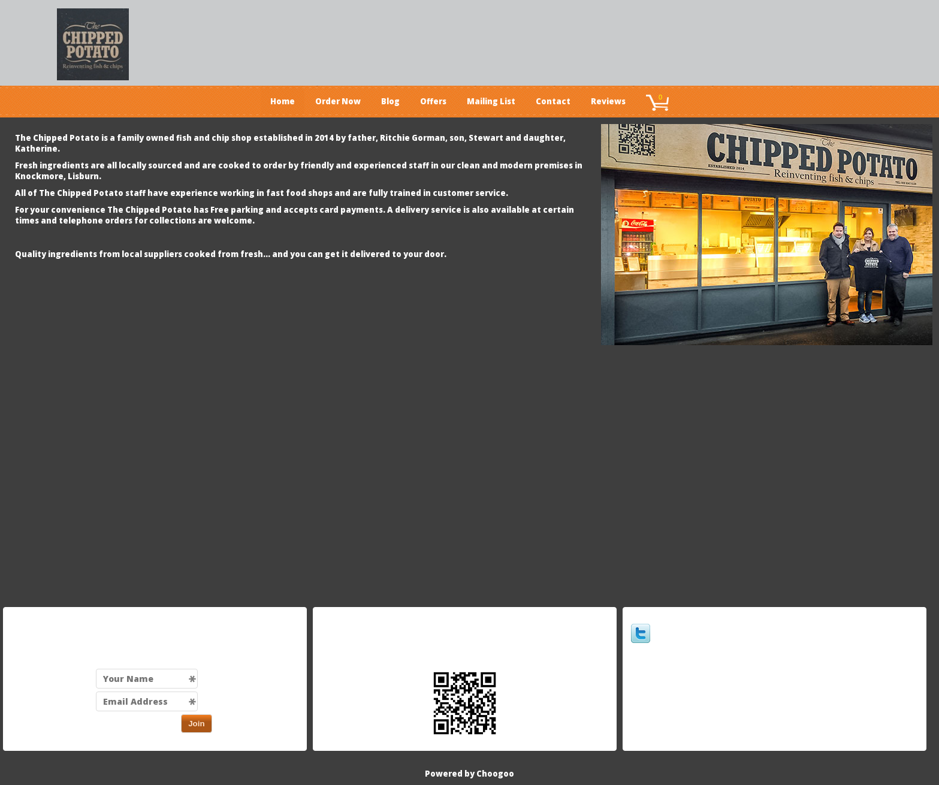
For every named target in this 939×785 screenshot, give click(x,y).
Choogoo (495, 773)
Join (196, 723)
